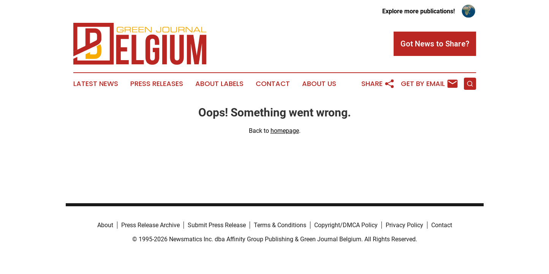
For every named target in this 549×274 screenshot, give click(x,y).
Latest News (95, 84)
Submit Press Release (217, 225)
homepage (285, 130)
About (105, 225)
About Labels (219, 84)
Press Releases (156, 84)
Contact (273, 84)
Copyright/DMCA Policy (346, 225)
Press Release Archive (150, 225)
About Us (319, 84)
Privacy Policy (404, 225)
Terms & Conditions (280, 225)
